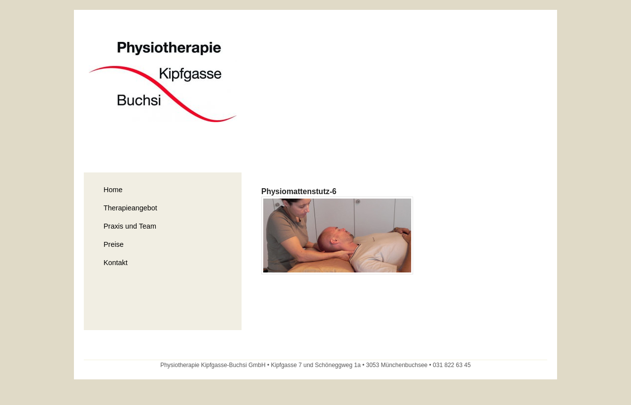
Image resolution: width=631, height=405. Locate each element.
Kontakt (116, 263)
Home (113, 190)
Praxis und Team (130, 226)
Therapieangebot (130, 208)
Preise (114, 244)
